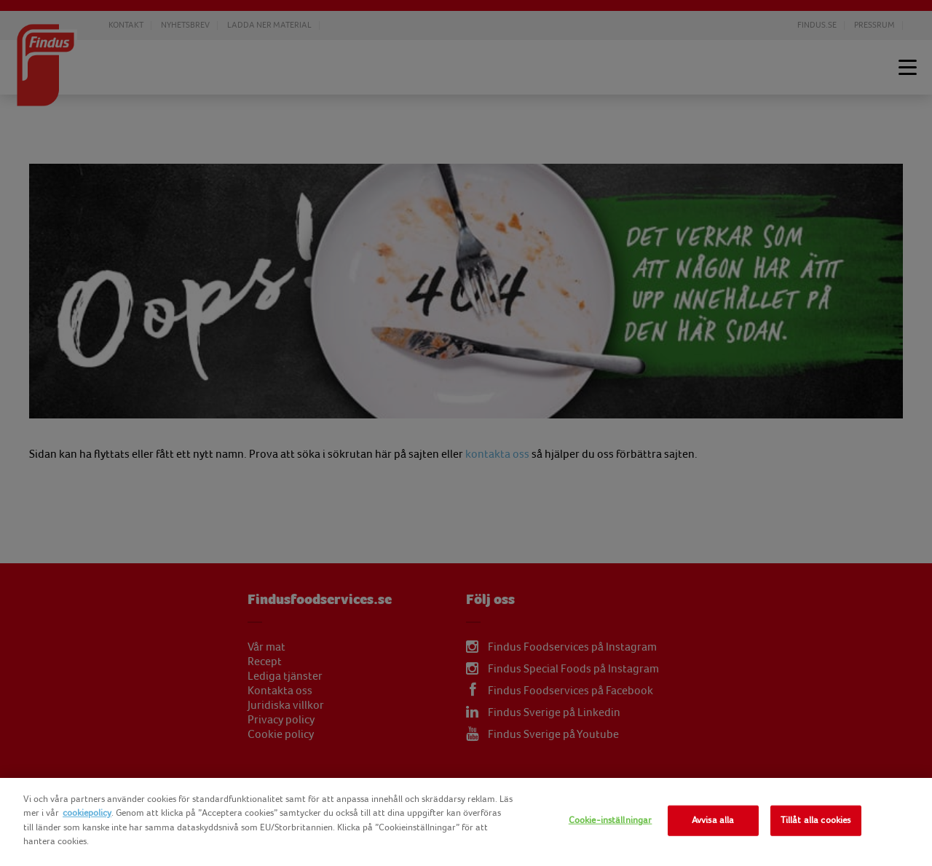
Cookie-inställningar (610, 820)
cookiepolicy (87, 813)
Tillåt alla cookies (815, 820)
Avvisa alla (713, 820)
